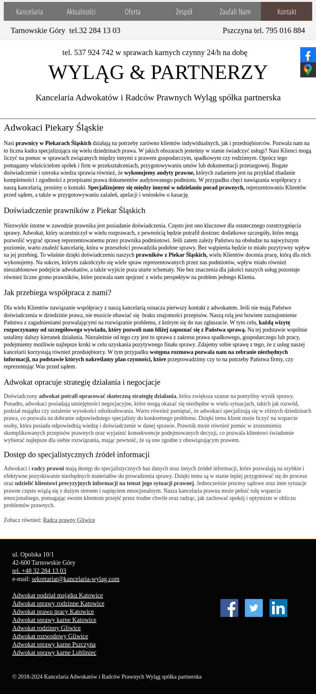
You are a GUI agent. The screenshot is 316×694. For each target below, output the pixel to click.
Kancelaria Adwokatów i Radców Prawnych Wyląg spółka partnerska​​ (158, 97)
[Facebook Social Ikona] (229, 608)
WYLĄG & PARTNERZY (158, 72)
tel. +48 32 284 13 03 (39, 570)
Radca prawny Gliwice (69, 520)
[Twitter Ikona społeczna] (254, 608)
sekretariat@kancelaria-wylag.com (76, 578)
